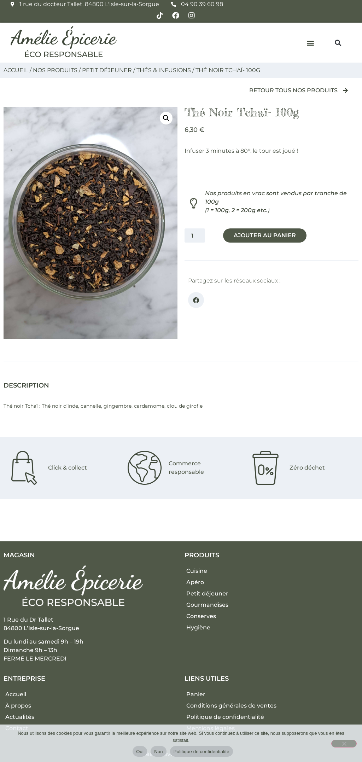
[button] (310, 42)
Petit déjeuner (107, 70)
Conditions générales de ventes (231, 705)
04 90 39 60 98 (202, 4)
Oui (140, 751)
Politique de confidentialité (225, 717)
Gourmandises (207, 604)
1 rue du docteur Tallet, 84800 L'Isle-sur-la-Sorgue (89, 4)
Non (158, 751)
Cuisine (196, 571)
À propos (18, 705)
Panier (195, 694)
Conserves (201, 616)
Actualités (19, 717)
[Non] (344, 744)
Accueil (16, 70)
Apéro (195, 582)
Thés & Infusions (163, 70)
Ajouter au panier (266, 235)
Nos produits (55, 70)
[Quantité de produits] (195, 235)
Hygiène (198, 627)
